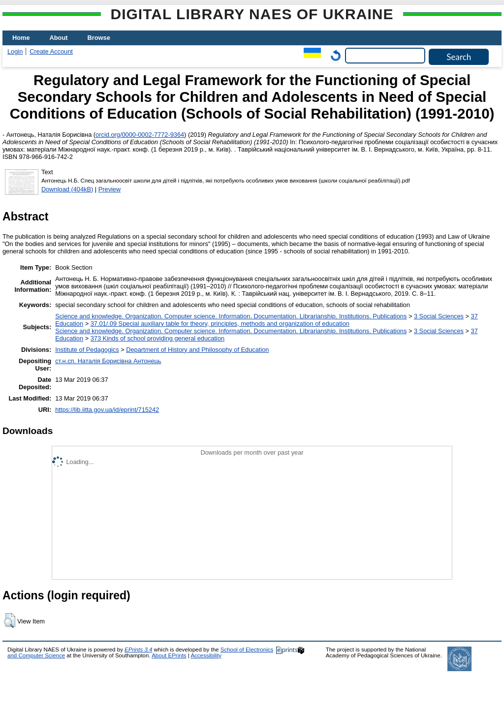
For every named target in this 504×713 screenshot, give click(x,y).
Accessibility (205, 655)
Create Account (51, 51)
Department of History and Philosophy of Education (197, 349)
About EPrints (169, 655)
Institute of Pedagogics (87, 349)
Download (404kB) (67, 189)
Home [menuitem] (21, 37)
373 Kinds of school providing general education (157, 338)
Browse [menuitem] (99, 37)
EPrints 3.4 (138, 649)
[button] (9, 620)
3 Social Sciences (439, 316)
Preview (109, 189)
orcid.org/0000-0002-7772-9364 (139, 134)
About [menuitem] (59, 37)
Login (15, 51)
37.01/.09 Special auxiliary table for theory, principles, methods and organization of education (220, 323)
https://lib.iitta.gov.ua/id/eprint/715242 (107, 409)
